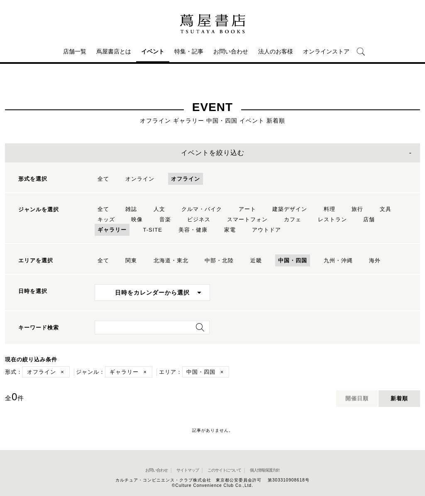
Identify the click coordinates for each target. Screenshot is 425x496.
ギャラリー (112, 230)
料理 (329, 209)
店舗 (369, 219)
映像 (137, 219)
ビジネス (198, 219)
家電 (230, 230)
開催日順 (357, 398)
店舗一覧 (74, 51)
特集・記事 (188, 51)
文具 (385, 209)
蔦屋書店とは (113, 51)
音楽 (165, 219)
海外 (375, 260)
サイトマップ (187, 470)
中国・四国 (292, 260)
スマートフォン (247, 219)
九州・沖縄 (338, 260)
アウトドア (266, 230)
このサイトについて (224, 470)
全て (103, 179)
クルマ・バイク (201, 209)
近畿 (256, 260)
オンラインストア (326, 51)
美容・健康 (193, 230)
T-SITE (152, 230)
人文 (159, 209)
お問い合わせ (230, 51)
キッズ (106, 219)
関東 (131, 260)
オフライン (185, 179)
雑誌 (131, 209)
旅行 (357, 209)
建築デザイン (289, 209)
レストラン (332, 219)
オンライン (139, 179)
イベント (152, 51)
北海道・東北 (171, 260)
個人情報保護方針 (265, 470)
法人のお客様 (275, 51)
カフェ (292, 219)
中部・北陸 (219, 260)
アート (247, 209)
